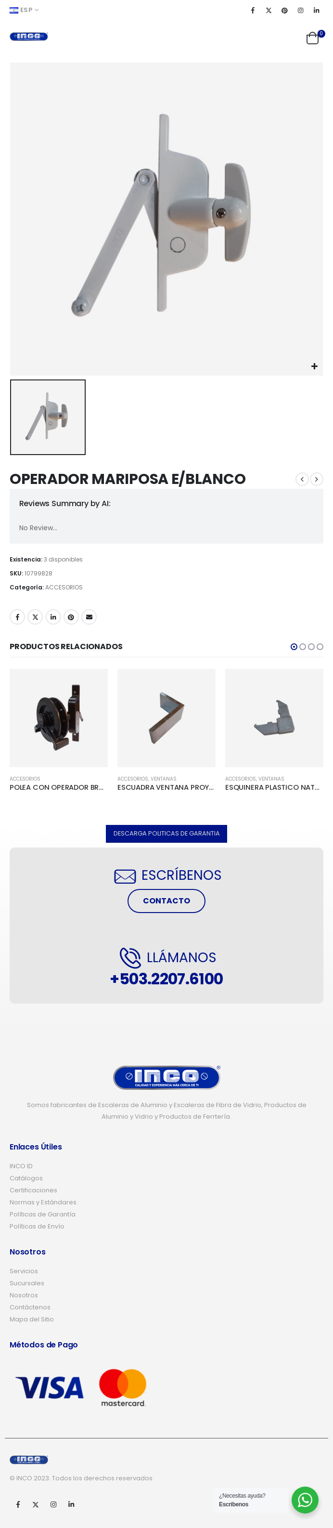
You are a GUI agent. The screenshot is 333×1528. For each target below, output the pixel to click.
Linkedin (71, 1504)
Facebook (17, 617)
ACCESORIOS (64, 587)
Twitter (35, 617)
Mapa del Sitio (32, 1319)
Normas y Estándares (43, 1202)
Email (89, 617)
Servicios (24, 1271)
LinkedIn (53, 617)
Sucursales (27, 1283)
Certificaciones (33, 1190)
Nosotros (24, 1295)
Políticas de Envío (37, 1226)
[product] (59, 718)
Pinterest (71, 617)
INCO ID (21, 1166)
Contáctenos (30, 1307)
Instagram (53, 1504)
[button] (294, 647)
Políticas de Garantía (43, 1214)
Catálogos (26, 1178)
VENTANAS (164, 779)
